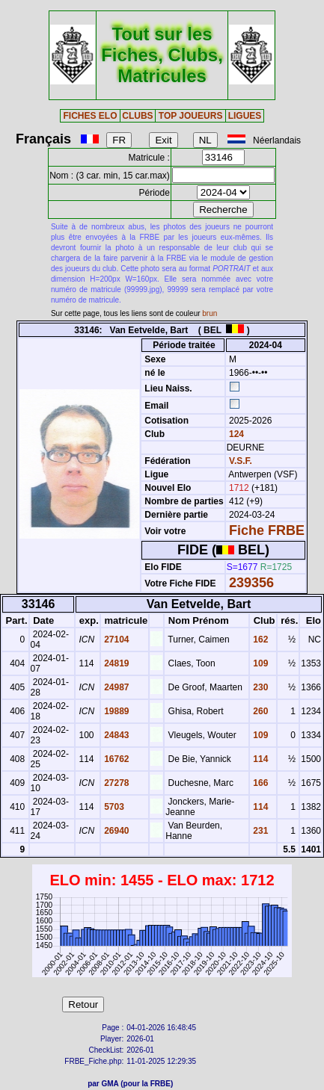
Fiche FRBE (267, 530)
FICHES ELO (90, 116)
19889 (115, 711)
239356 (251, 582)
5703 (113, 807)
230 (259, 687)
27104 (115, 639)
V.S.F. (240, 461)
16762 (115, 759)
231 (259, 831)
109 (259, 663)
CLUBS (137, 116)
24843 (115, 735)
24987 (115, 687)
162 (259, 639)
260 (259, 711)
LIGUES (245, 116)
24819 (115, 663)
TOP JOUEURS (191, 116)
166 (259, 783)
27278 (115, 783)
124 (235, 434)
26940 (115, 831)
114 (259, 759)
